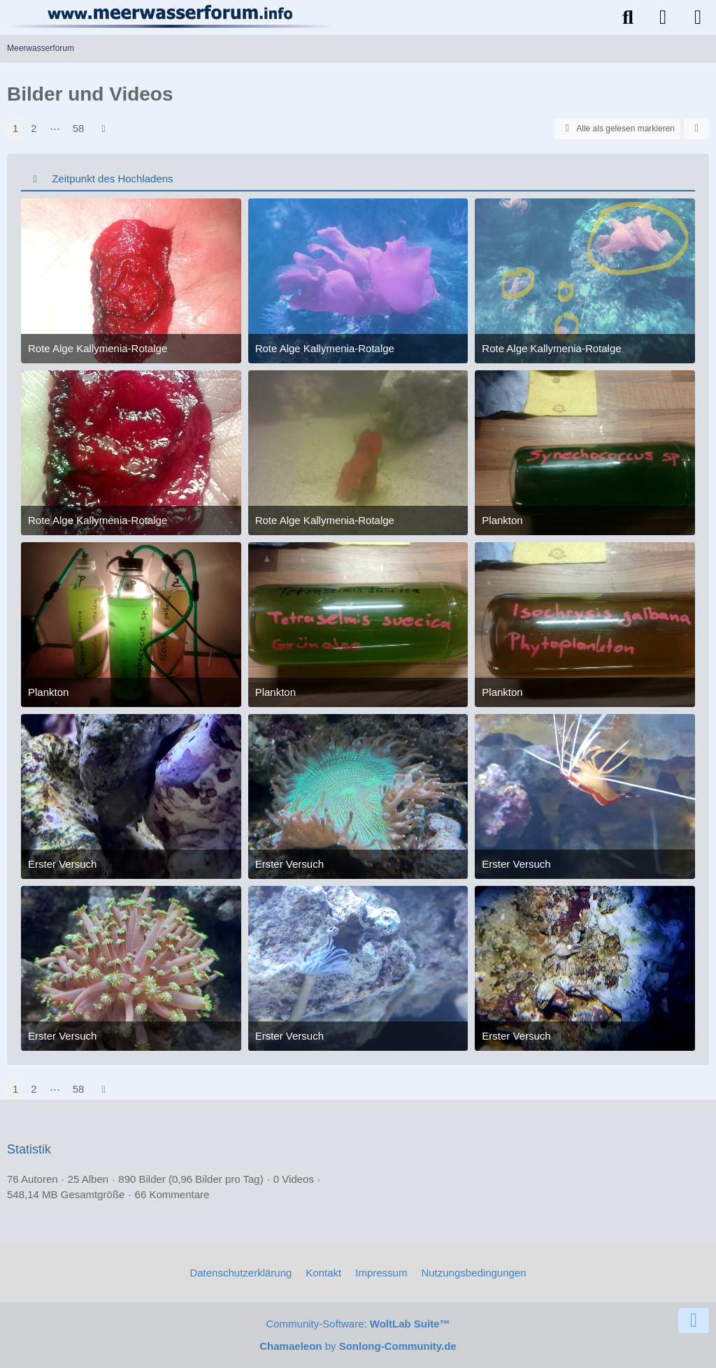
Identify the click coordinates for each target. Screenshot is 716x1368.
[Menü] (698, 17)
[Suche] (628, 17)
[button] (696, 129)
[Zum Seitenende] (693, 1320)
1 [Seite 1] (15, 128)
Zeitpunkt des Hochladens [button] (112, 178)
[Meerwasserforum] (171, 16)
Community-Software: (358, 1324)
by (357, 1346)
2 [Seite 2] (33, 128)
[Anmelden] (663, 17)
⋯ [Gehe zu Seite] (55, 128)
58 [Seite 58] (79, 128)
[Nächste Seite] (103, 128)
